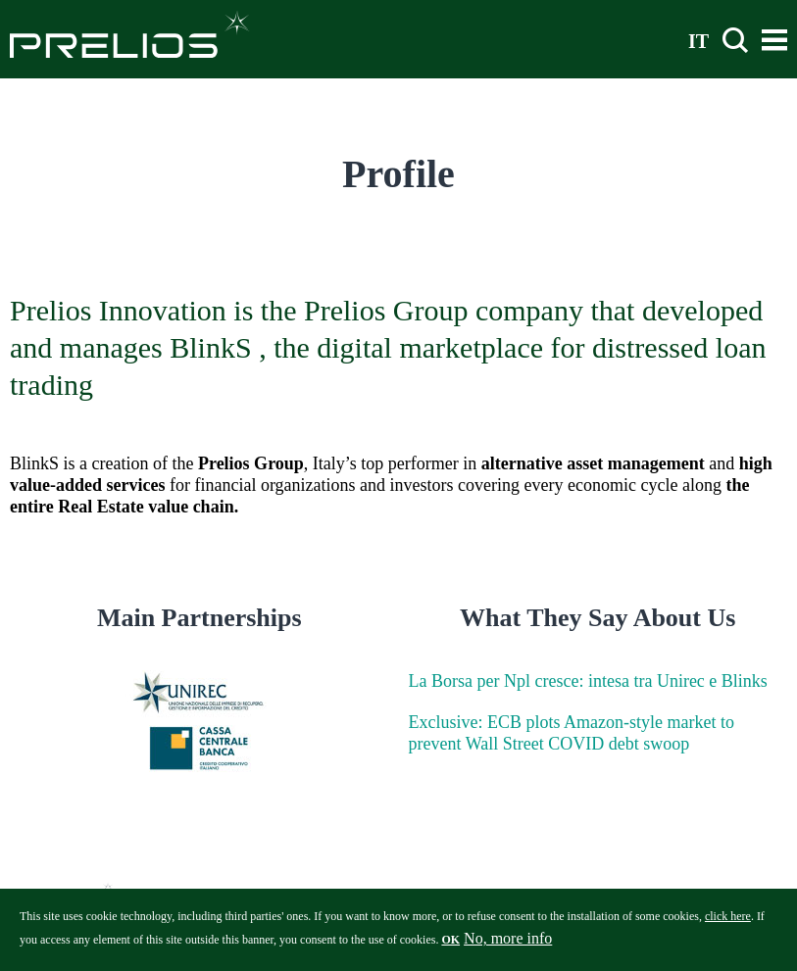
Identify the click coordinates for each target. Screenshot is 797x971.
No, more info (508, 944)
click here (728, 922)
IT (698, 40)
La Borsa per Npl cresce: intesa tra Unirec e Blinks (588, 681)
